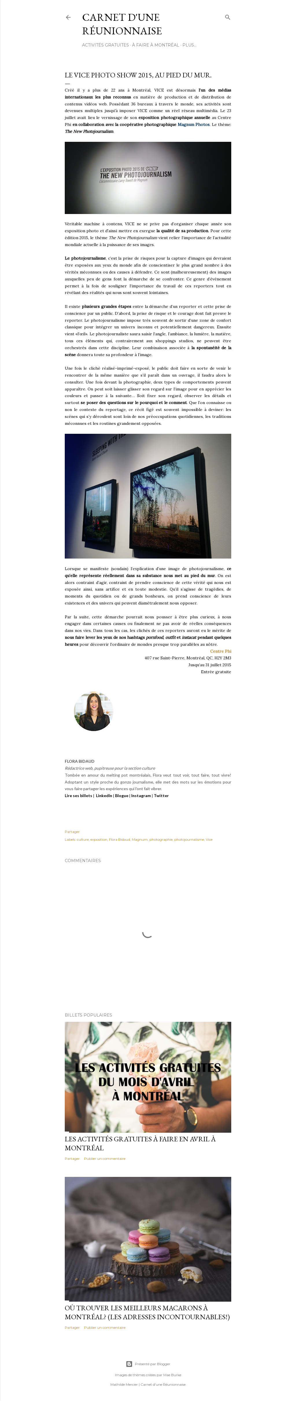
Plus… (189, 45)
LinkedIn (104, 795)
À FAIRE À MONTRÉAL (155, 45)
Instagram (141, 795)
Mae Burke (172, 1375)
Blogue (121, 795)
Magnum (140, 839)
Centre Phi (220, 651)
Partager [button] (72, 831)
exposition (98, 839)
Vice (209, 839)
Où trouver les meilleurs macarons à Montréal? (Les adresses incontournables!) (147, 1312)
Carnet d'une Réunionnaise (122, 24)
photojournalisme (189, 839)
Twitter (161, 795)
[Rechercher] (227, 16)
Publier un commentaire (104, 1158)
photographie (161, 839)
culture (83, 839)
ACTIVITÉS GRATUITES (105, 45)
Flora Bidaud (119, 839)
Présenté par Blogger (148, 1364)
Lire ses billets (78, 795)
